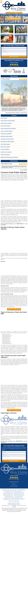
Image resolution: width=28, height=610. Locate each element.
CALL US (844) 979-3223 (10, 12)
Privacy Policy (13, 499)
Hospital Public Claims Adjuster (7, 141)
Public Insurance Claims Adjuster (8, 120)
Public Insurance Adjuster (6, 123)
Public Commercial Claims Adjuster (8, 128)
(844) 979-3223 (20, 223)
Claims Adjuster (9, 489)
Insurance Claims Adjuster (21, 489)
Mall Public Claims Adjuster (6, 136)
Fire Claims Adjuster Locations (19, 496)
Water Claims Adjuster (5, 146)
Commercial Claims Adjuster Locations (8, 492)
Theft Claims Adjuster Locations (6, 498)
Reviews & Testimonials (7, 499)
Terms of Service (17, 499)
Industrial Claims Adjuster (6, 133)
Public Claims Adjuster (5, 125)
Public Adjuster (4, 118)
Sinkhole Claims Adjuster (6, 152)
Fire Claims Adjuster (5, 149)
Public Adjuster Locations (13, 490)
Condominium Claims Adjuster (7, 139)
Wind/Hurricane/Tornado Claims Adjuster (9, 157)
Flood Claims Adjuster (5, 144)
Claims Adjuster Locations (8, 491)
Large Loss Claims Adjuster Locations (19, 492)
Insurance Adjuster (14, 489)
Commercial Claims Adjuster (5, 490)
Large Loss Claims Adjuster (6, 131)
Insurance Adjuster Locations (21, 490)
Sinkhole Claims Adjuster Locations (9, 496)
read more (20, 110)
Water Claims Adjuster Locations (9, 497)
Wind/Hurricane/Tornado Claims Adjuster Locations (18, 498)
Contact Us (19, 12)
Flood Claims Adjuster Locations (18, 497)
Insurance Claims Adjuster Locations (17, 491)
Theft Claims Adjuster (5, 154)
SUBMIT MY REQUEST (14, 56)
